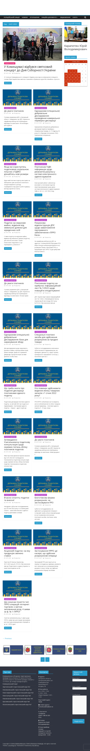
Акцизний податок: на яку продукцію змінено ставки (17, 553)
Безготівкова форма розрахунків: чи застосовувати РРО (45, 500)
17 (66, 78)
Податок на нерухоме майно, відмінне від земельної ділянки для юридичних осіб (15, 226)
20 (76, 78)
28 (79, 81)
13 (76, 74)
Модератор (17, 73)
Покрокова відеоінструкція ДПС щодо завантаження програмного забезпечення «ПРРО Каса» (45, 228)
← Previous (7, 638)
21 (79, 78)
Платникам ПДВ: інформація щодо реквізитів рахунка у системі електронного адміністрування (45, 171)
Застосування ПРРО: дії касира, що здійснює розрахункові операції (46, 553)
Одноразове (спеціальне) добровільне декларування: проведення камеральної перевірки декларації (47, 115)
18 (69, 78)
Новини (25, 17)
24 (66, 81)
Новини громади (9, 63)
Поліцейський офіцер (12, 17)
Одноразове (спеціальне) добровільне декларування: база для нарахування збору (16, 338)
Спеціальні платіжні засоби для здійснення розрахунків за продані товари (46, 338)
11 (69, 74)
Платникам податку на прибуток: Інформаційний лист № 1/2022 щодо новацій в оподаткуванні (48, 287)
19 (72, 78)
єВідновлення (65, 17)
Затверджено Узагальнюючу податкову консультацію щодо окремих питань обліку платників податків (17, 444)
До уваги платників (14, 110)
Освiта (75, 17)
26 (72, 81)
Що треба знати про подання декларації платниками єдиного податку (14, 392)
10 (66, 74)
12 (72, 74)
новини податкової (10, 108)
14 (79, 74)
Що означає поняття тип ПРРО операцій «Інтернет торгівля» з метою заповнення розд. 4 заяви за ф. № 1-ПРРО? (17, 607)
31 (66, 84)
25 (69, 81)
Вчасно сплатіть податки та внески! (16, 498)
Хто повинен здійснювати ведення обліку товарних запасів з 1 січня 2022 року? (47, 392)
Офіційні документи (49, 17)
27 (76, 81)
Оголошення (34, 17)
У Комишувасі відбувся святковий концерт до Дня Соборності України (30, 68)
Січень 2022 (75, 61)
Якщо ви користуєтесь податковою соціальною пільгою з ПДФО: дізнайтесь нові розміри (16, 170)
